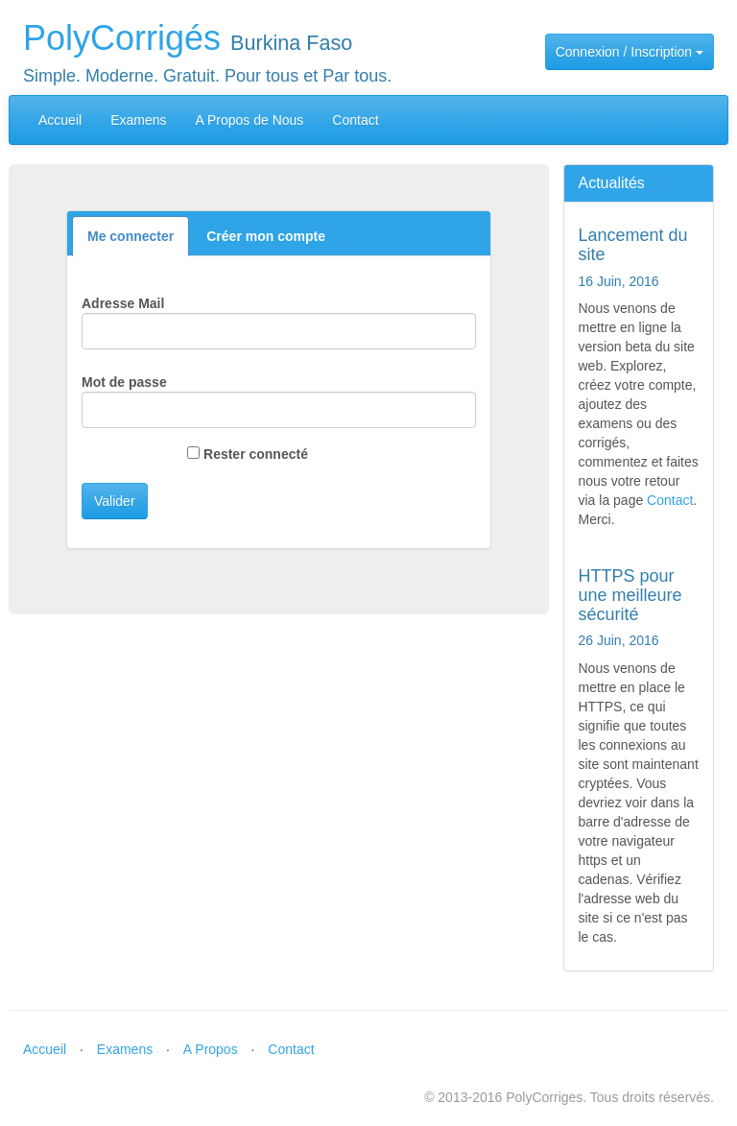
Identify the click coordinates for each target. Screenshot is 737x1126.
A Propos (210, 1049)
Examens (138, 120)
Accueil (60, 120)
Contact (355, 120)
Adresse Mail (123, 303)
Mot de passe (124, 382)
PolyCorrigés (122, 38)
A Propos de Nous (250, 120)
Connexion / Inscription (629, 52)
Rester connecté (254, 454)
